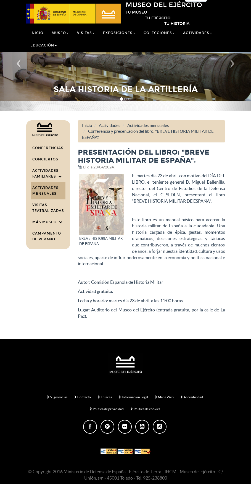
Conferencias (48, 148)
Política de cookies (145, 409)
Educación (43, 52)
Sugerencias (57, 397)
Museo (60, 39)
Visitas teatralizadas (48, 208)
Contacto (82, 397)
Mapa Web (164, 397)
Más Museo (47, 222)
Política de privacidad (107, 409)
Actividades (197, 39)
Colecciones (159, 39)
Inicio (36, 39)
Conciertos (45, 159)
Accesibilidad (192, 397)
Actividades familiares (47, 173)
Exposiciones (119, 39)
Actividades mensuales (45, 191)
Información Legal (133, 397)
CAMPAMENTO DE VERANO (46, 236)
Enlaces (105, 397)
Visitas (86, 39)
